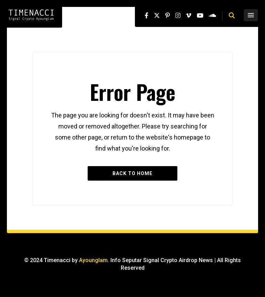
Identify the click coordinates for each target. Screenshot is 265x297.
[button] (231, 15)
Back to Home (132, 173)
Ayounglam (93, 260)
